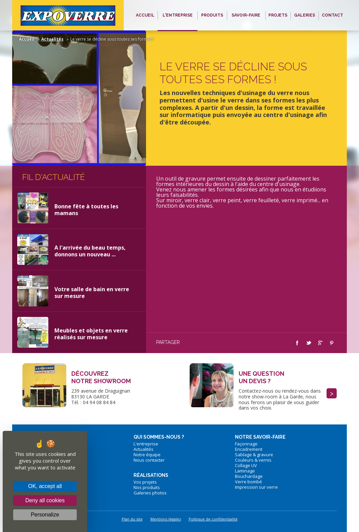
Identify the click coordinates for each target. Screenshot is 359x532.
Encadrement (248, 449)
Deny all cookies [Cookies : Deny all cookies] (45, 500)
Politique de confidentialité (213, 519)
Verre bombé (248, 482)
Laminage (245, 471)
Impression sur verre (256, 487)
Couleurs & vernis (253, 460)
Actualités (52, 39)
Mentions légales (165, 519)
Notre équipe (147, 455)
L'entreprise (146, 444)
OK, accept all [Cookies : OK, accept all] (45, 486)
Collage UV (246, 465)
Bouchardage (249, 476)
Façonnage (246, 444)
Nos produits (147, 487)
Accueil (26, 39)
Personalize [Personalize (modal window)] (45, 514)
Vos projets (145, 482)
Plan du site (132, 519)
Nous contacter (149, 460)
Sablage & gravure (254, 455)
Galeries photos (150, 493)
